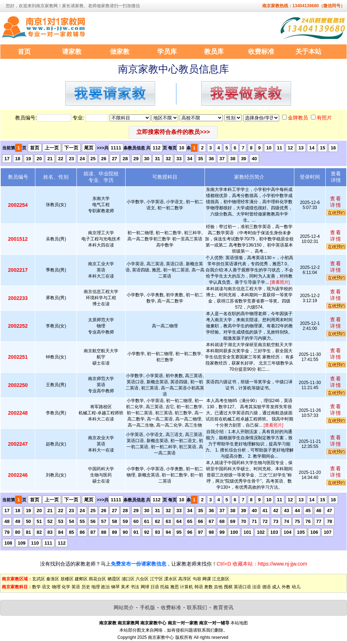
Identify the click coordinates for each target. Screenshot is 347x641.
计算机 (186, 586)
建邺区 (81, 578)
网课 (206, 578)
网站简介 (124, 607)
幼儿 (296, 586)
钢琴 (115, 586)
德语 (266, 586)
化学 (66, 586)
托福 (164, 586)
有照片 (324, 118)
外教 (286, 586)
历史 (86, 586)
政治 (105, 586)
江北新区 (220, 578)
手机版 (147, 607)
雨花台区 (97, 578)
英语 (75, 586)
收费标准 (171, 607)
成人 (276, 586)
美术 (125, 586)
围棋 (228, 586)
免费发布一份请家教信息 (138, 564)
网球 (145, 586)
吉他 (218, 586)
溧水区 (170, 578)
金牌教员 (298, 118)
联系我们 (197, 607)
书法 (135, 586)
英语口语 (242, 586)
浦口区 (128, 578)
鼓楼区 (67, 578)
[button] (173, 132)
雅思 (174, 586)
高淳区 (184, 578)
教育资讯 (223, 607)
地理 (95, 586)
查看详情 (336, 202)
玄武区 (38, 578)
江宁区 (156, 578)
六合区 (142, 578)
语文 (46, 586)
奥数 (208, 586)
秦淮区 (52, 578)
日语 (154, 586)
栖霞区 (113, 578)
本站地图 (239, 622)
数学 (36, 586)
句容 (197, 578)
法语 (256, 586)
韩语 (198, 586)
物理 (56, 586)
